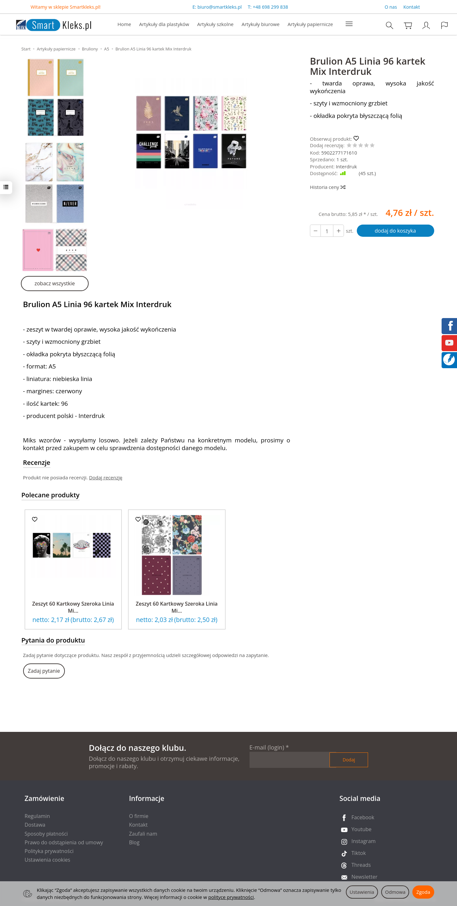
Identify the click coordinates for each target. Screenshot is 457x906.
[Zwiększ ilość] (315, 231)
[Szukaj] (389, 25)
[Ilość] (327, 231)
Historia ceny (327, 187)
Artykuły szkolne (215, 24)
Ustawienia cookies (47, 859)
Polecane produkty (51, 495)
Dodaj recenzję (105, 477)
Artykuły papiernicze (310, 24)
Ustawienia (362, 892)
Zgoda (423, 892)
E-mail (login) (267, 747)
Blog (134, 842)
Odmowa (395, 892)
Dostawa (35, 824)
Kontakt (411, 7)
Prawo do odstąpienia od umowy (64, 842)
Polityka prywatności (49, 851)
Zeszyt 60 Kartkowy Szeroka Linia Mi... (73, 607)
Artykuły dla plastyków (164, 24)
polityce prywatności (231, 897)
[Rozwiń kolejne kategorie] (349, 24)
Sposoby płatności (46, 833)
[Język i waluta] (444, 25)
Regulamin (37, 816)
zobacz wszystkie (54, 283)
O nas (391, 7)
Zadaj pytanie (44, 670)
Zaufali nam (143, 833)
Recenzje (36, 462)
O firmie (138, 816)
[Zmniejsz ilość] (338, 231)
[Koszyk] (408, 25)
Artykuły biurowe (260, 24)
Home (124, 24)
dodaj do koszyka (395, 230)
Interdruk (346, 166)
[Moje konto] (426, 25)
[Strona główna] (47, 24)
